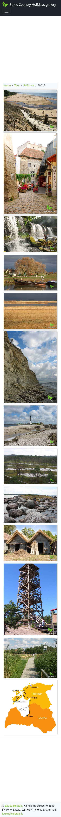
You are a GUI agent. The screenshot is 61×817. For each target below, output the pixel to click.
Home (7, 85)
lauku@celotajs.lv (12, 813)
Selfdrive (28, 85)
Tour (17, 85)
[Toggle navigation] (6, 11)
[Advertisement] (30, 49)
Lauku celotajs (13, 805)
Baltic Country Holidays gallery (29, 4)
